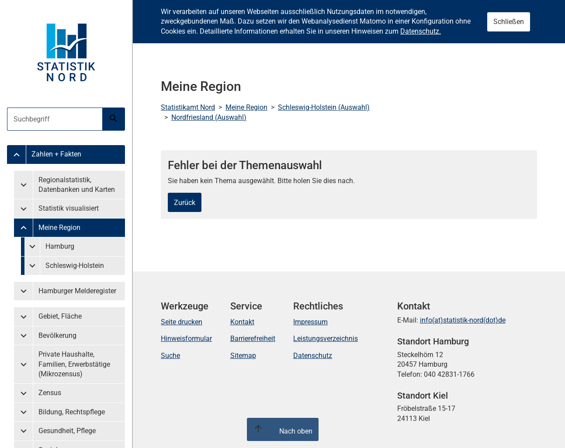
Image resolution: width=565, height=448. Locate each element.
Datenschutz (312, 355)
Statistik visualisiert (68, 208)
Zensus (49, 393)
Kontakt (242, 322)
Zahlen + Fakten (56, 154)
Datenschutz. (420, 31)
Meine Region (59, 227)
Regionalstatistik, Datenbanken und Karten (76, 185)
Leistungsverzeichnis (325, 338)
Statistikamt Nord (188, 107)
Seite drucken (181, 322)
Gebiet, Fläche (60, 316)
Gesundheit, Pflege (67, 431)
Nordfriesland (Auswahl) (208, 117)
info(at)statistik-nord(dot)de (463, 320)
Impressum (310, 322)
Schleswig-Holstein (74, 265)
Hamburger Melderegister (77, 291)
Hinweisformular (186, 338)
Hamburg (59, 246)
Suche (170, 355)
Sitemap (243, 355)
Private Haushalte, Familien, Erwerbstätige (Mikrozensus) (74, 364)
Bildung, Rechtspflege (71, 412)
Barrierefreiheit (252, 338)
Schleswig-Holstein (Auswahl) (324, 107)
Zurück (184, 202)
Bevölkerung (57, 335)
